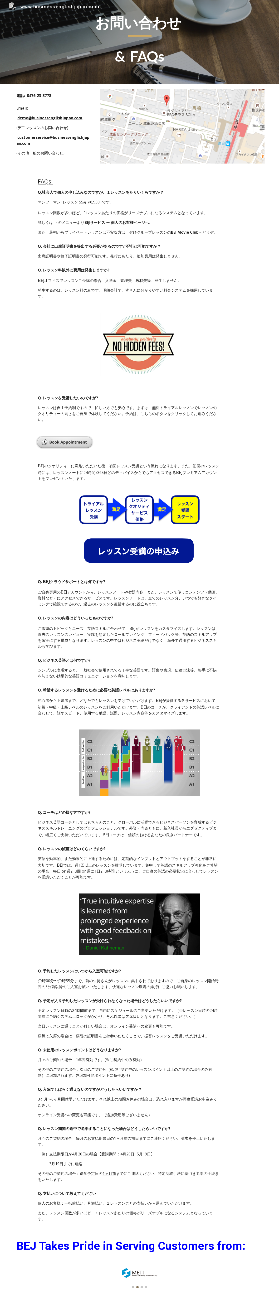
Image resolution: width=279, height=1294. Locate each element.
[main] (139, 42)
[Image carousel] (139, 1278)
